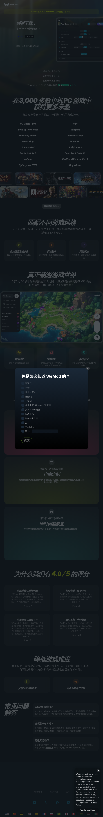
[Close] (98, 770)
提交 (27, 440)
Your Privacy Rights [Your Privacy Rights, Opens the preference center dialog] (87, 810)
